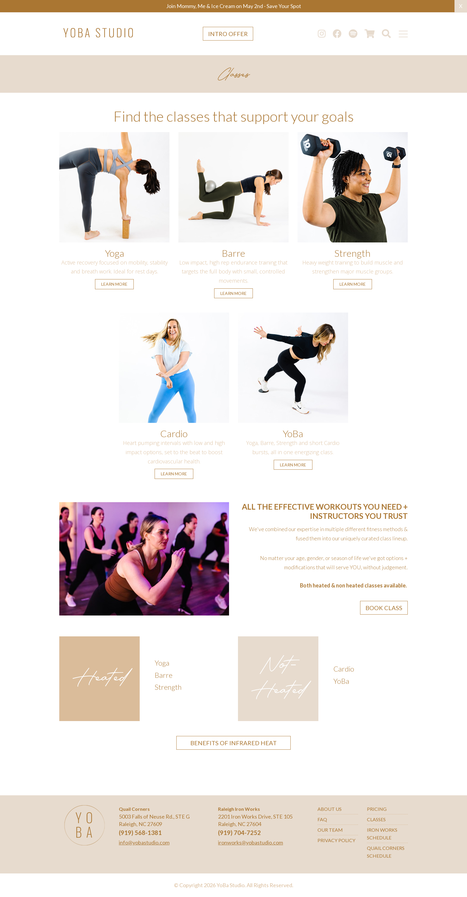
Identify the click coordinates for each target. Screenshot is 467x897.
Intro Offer (228, 33)
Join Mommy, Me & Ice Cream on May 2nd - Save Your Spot (233, 6)
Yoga (114, 253)
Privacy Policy (336, 840)
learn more (114, 284)
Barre (233, 253)
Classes (376, 819)
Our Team (330, 830)
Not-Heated (278, 678)
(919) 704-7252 (239, 832)
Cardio (174, 433)
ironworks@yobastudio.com (250, 842)
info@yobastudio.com (144, 842)
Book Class (383, 607)
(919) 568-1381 (140, 832)
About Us (329, 809)
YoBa (293, 433)
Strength (352, 253)
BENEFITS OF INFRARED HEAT (233, 742)
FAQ (322, 819)
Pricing (377, 809)
